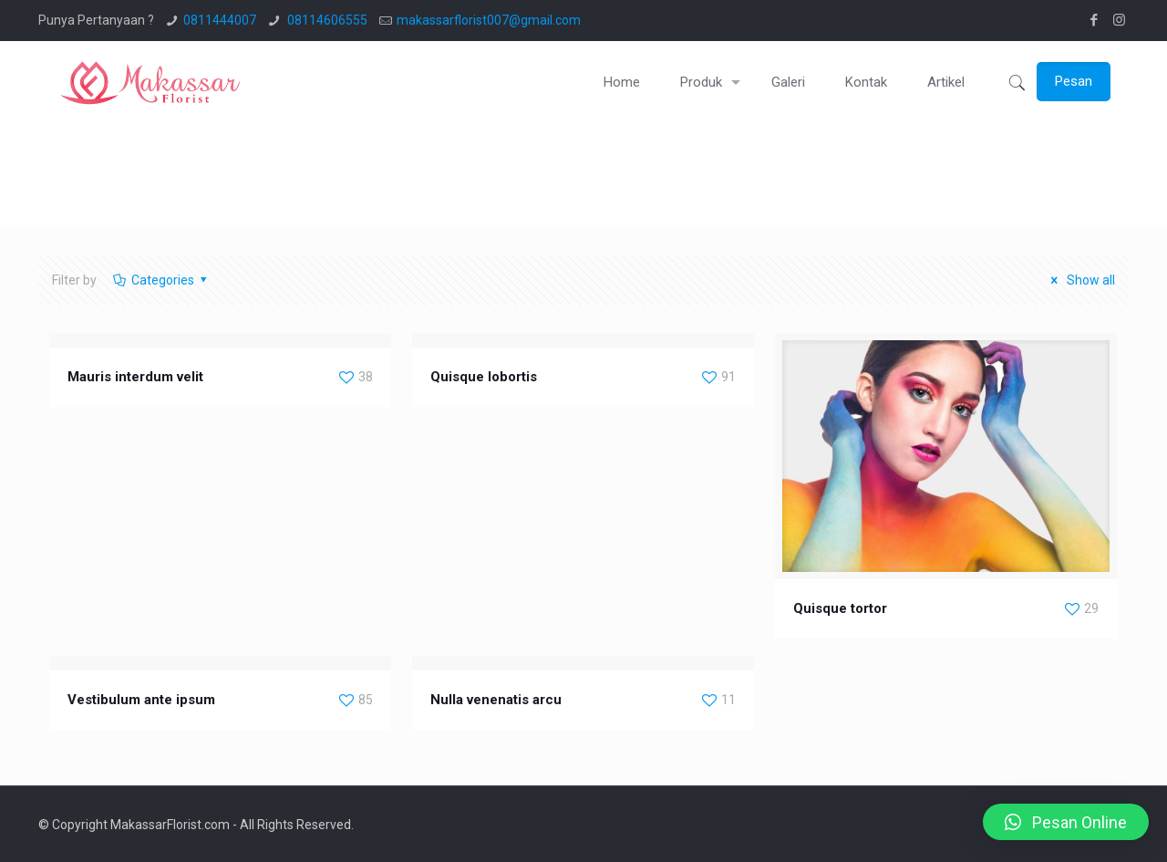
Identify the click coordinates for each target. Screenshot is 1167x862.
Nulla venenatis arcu (496, 699)
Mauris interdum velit (135, 377)
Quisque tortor (840, 608)
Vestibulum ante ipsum (141, 699)
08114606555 (325, 20)
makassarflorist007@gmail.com (489, 20)
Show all (1080, 280)
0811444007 (219, 20)
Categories (161, 280)
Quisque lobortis (483, 377)
